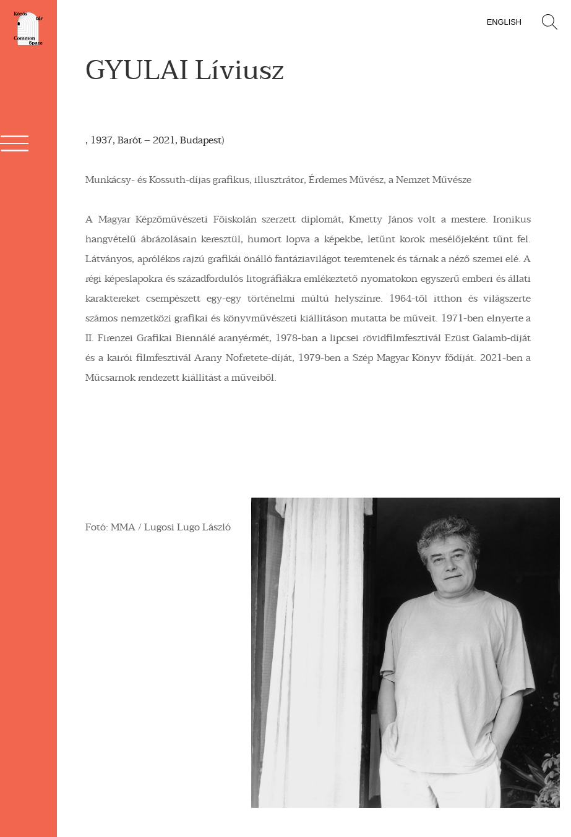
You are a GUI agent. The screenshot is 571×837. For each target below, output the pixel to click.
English (504, 22)
